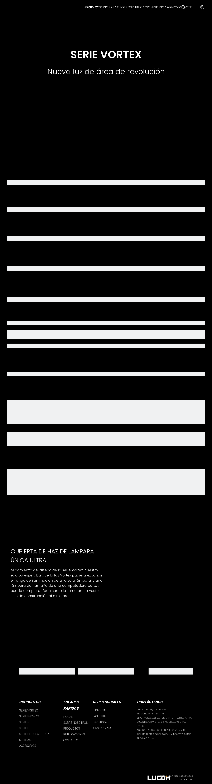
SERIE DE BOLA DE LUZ (34, 734)
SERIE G (24, 722)
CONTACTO (70, 740)
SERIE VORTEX (28, 710)
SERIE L (24, 728)
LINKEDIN (99, 710)
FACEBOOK (100, 722)
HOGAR (68, 717)
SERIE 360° (26, 740)
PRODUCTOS (71, 728)
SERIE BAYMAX (29, 716)
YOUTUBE (99, 716)
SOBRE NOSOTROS (75, 722)
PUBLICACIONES (74, 734)
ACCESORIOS (27, 745)
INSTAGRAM (102, 728)
